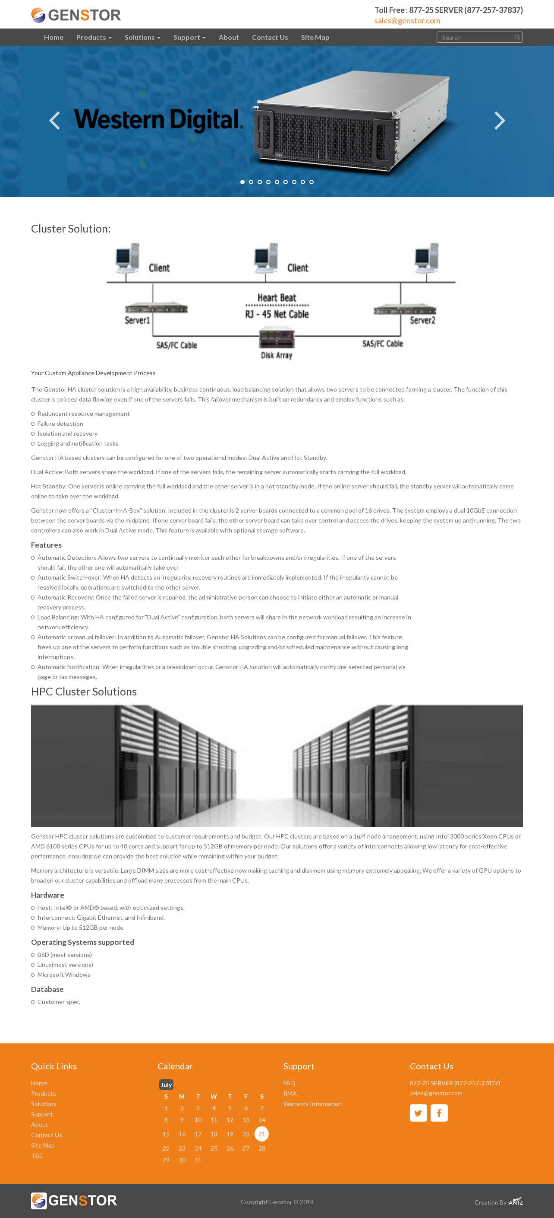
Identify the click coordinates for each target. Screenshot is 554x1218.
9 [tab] (311, 182)
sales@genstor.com (407, 20)
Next (500, 114)
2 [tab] (251, 182)
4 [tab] (268, 182)
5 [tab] (277, 182)
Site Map (315, 37)
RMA (290, 1093)
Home (53, 37)
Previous (54, 114)
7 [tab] (294, 182)
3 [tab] (259, 182)
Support (189, 37)
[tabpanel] (277, 121)
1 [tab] (242, 182)
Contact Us (270, 37)
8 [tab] (303, 182)
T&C (37, 1155)
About (229, 37)
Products (94, 37)
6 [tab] (285, 182)
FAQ (289, 1083)
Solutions (143, 37)
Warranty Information (312, 1103)
